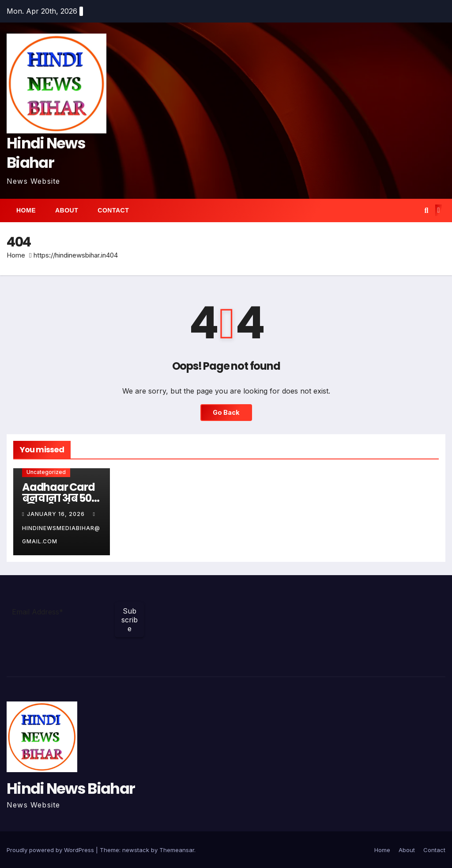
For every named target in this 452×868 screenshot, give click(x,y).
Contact (113, 210)
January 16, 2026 (57, 514)
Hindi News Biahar (46, 153)
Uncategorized (46, 472)
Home (26, 210)
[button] (426, 210)
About (66, 210)
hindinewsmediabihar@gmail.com (61, 528)
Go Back (226, 412)
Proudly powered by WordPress (51, 849)
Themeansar (176, 849)
